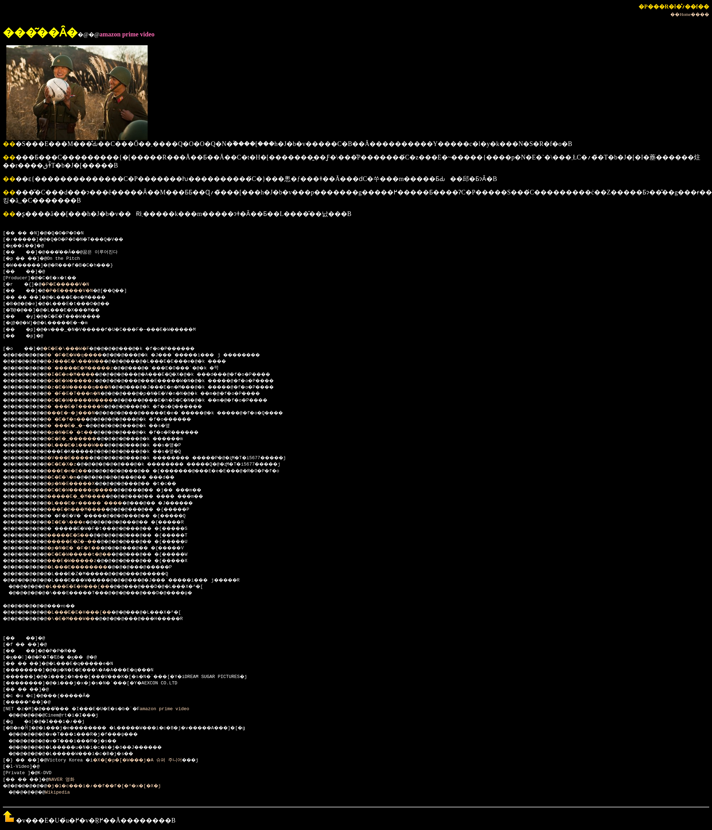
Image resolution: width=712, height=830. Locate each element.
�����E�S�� (77, 535)
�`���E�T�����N (85, 407)
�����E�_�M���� (86, 496)
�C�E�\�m (68, 477)
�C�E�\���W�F (73, 349)
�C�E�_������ (81, 439)
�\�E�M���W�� (79, 619)
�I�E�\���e (74, 522)
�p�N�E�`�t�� (78, 432)
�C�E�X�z (68, 464)
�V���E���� (77, 458)
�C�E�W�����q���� (90, 490)
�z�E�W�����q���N (89, 387)
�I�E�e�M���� (79, 375)
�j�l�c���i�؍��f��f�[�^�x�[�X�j (117, 786)
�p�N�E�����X (79, 484)
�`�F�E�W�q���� (83, 355)
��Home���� (689, 14)
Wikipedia (62, 792)
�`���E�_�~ (74, 426)
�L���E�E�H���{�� (87, 587)
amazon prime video (182, 709)
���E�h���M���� (86, 510)
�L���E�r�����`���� (96, 503)
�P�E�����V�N (71, 284)
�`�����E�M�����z (90, 368)
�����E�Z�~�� (81, 542)
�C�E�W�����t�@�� (89, 554)
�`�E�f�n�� (74, 419)
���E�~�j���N (79, 413)
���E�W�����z (81, 561)
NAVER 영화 (68, 780)
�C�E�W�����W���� (90, 400)
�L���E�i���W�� (85, 445)
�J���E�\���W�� (85, 361)
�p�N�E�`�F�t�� (82, 548)
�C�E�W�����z (79, 381)
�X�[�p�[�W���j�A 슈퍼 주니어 (148, 760)
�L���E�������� (88, 567)
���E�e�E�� (75, 471)
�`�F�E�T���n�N (82, 394)
